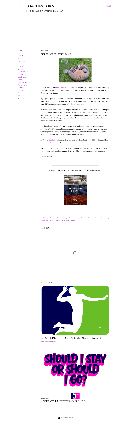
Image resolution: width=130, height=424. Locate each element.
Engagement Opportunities (43, 11)
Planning (21, 88)
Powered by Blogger (65, 417)
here (99, 170)
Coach (20, 64)
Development (23, 72)
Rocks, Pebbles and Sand (64, 87)
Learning (21, 80)
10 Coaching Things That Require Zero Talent (71, 337)
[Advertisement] (65, 30)
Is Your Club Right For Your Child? (63, 401)
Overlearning (22, 82)
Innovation (22, 74)
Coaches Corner (42, 6)
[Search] (109, 6)
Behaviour (21, 61)
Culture (20, 69)
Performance (23, 85)
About (59, 11)
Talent (20, 95)
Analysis (21, 58)
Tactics (20, 93)
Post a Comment (50, 341)
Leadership (22, 77)
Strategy (21, 90)
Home (27, 11)
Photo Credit (46, 157)
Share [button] (20, 50)
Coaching (21, 66)
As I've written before (49, 140)
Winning (21, 98)
